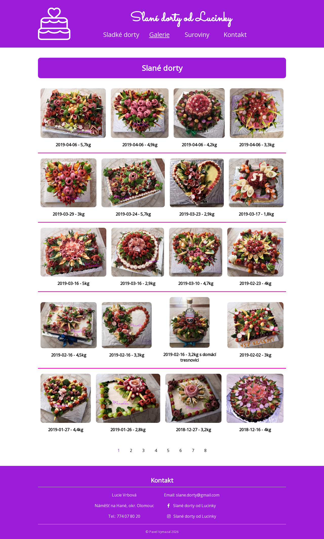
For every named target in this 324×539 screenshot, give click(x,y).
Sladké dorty (121, 34)
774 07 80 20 (128, 516)
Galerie (159, 34)
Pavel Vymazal (160, 531)
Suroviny (197, 34)
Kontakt (235, 34)
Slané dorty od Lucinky (192, 505)
